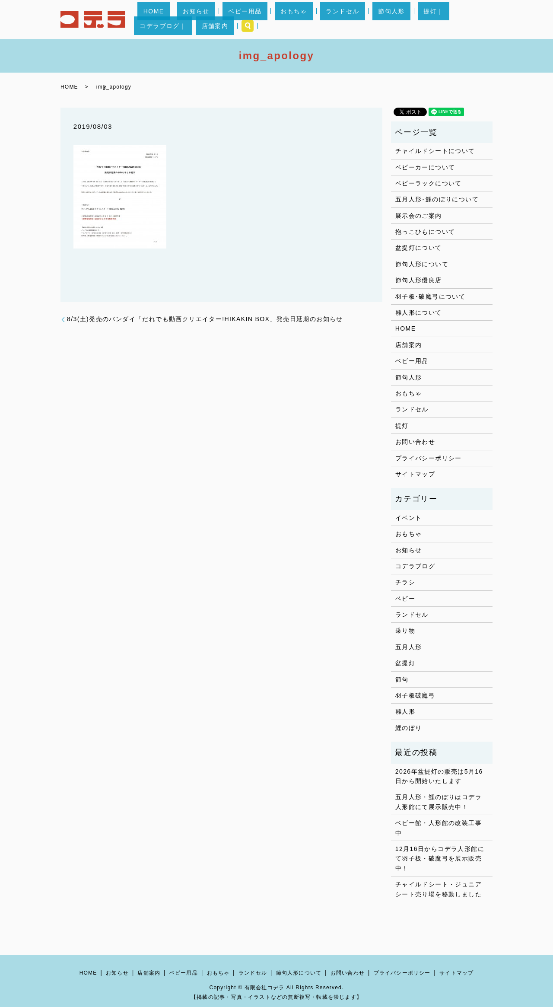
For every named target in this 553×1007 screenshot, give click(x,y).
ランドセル (310, 19)
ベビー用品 (236, 19)
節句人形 (347, 19)
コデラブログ (415, 566)
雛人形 (405, 711)
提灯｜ (378, 19)
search (482, 19)
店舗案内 (455, 19)
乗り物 (405, 630)
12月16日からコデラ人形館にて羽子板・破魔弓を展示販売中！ (439, 858)
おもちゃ (273, 19)
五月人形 (408, 647)
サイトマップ (415, 474)
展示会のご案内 (418, 215)
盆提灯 (405, 663)
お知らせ (199, 19)
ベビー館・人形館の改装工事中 (438, 827)
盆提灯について (418, 247)
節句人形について (421, 264)
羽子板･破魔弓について (430, 296)
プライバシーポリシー (428, 458)
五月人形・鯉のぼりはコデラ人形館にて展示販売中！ (438, 801)
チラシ (405, 582)
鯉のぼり (408, 727)
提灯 (402, 425)
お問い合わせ (415, 441)
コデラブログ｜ (415, 19)
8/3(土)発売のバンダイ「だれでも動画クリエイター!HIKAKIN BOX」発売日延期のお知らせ (205, 318)
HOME (168, 19)
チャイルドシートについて (435, 150)
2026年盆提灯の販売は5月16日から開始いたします (439, 776)
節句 (402, 679)
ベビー (405, 598)
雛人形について (418, 312)
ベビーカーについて (425, 167)
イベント (408, 517)
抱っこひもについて (425, 231)
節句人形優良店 (418, 280)
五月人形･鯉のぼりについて (437, 199)
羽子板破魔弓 (415, 695)
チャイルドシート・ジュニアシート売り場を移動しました (438, 889)
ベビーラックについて (428, 183)
